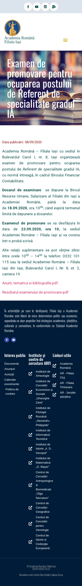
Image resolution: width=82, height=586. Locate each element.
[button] (65, 39)
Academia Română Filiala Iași (19, 40)
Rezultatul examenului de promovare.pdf (35, 292)
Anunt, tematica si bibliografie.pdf (30, 283)
